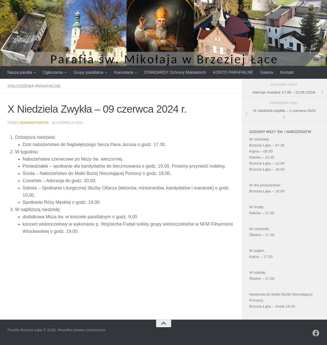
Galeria (266, 72)
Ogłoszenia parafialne (34, 86)
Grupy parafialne (88, 72)
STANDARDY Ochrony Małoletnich (175, 72)
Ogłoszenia (53, 72)
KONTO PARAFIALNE (233, 72)
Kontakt (287, 72)
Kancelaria (123, 72)
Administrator (34, 123)
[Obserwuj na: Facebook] (315, 333)
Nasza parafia (19, 72)
